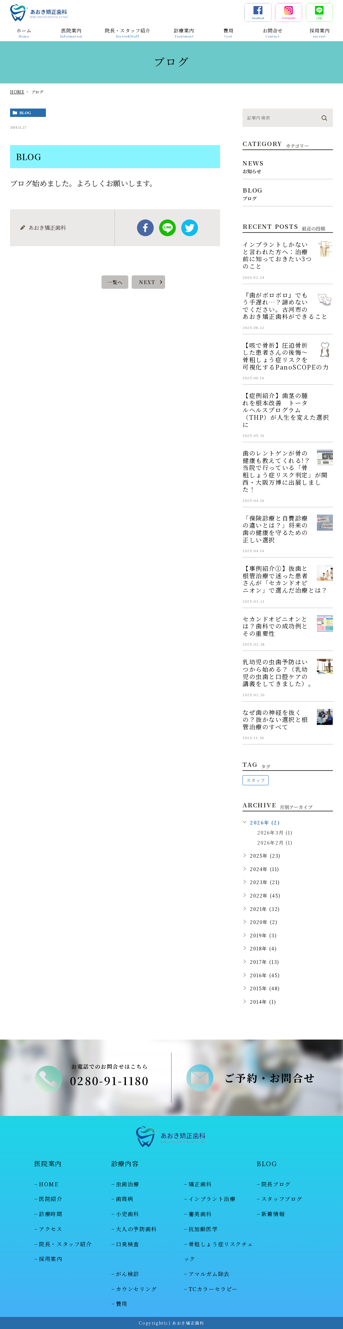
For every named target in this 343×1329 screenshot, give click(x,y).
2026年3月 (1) (275, 832)
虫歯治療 (127, 1184)
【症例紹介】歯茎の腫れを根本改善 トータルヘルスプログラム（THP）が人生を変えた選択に (286, 409)
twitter (189, 227)
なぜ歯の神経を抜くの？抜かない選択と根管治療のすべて (275, 719)
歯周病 (125, 1199)
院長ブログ (276, 1184)
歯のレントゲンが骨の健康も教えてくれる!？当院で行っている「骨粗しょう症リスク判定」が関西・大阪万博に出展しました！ (285, 471)
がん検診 (127, 1274)
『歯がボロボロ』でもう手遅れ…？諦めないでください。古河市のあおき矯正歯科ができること (285, 305)
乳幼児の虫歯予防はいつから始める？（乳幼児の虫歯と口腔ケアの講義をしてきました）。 (279, 672)
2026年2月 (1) (275, 842)
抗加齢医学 (203, 1229)
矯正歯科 (200, 1184)
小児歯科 (127, 1214)
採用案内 (50, 1259)
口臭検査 (127, 1244)
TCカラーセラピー (213, 1289)
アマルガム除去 (209, 1274)
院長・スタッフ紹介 (65, 1244)
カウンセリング (136, 1289)
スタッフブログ (281, 1199)
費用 (122, 1304)
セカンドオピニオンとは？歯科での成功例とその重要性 (275, 626)
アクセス (50, 1229)
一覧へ (115, 282)
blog (25, 113)
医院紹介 (50, 1199)
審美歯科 (200, 1214)
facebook (145, 227)
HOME (17, 91)
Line (167, 227)
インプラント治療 (212, 1199)
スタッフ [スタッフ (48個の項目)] (255, 780)
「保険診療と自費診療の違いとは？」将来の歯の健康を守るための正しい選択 (275, 529)
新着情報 (273, 1214)
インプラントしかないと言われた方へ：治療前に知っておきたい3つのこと (277, 255)
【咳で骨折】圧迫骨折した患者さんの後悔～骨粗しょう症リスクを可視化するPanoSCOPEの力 (286, 356)
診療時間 (50, 1214)
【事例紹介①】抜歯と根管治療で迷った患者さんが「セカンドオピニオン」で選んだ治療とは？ (285, 579)
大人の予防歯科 (136, 1229)
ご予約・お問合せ (270, 1077)
